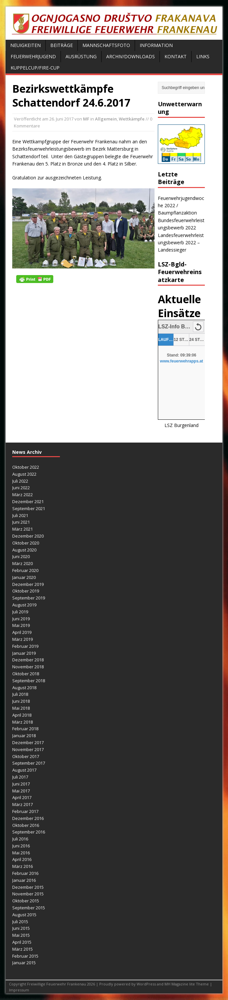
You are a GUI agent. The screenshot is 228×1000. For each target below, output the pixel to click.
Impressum (19, 989)
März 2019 (22, 639)
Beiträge (61, 45)
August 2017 (24, 770)
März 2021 (22, 529)
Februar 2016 (25, 873)
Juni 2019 (21, 619)
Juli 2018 (20, 694)
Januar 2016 (24, 880)
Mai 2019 (21, 625)
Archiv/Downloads (130, 56)
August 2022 (24, 474)
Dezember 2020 (28, 536)
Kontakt (175, 56)
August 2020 (24, 550)
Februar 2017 (25, 811)
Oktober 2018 (25, 674)
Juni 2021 (21, 522)
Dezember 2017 (28, 742)
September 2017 (28, 763)
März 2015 (22, 949)
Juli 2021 (20, 515)
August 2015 (24, 915)
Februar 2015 (25, 956)
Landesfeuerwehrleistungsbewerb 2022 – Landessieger (181, 242)
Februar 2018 (25, 729)
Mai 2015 (21, 935)
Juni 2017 (21, 784)
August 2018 (24, 687)
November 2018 (28, 667)
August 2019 (24, 605)
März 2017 (22, 804)
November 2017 (28, 749)
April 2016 (21, 859)
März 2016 (22, 866)
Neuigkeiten (25, 45)
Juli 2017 (20, 777)
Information (156, 45)
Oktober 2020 (25, 543)
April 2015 (21, 942)
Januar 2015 (24, 963)
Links (202, 56)
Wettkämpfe (132, 119)
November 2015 (28, 894)
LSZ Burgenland (181, 425)
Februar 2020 (25, 570)
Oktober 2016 (25, 825)
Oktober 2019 (25, 591)
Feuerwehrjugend (33, 56)
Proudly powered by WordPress (128, 983)
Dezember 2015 (28, 887)
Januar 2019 (24, 653)
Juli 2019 (20, 612)
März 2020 (22, 563)
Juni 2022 (21, 488)
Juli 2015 (20, 922)
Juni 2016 (21, 846)
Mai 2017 (21, 791)
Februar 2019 (25, 646)
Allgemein (106, 119)
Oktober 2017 (25, 756)
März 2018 (22, 722)
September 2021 (28, 508)
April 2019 (21, 632)
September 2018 (28, 681)
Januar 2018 (24, 735)
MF (86, 119)
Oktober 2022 (25, 467)
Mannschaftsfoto (106, 45)
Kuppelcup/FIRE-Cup (35, 68)
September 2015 (28, 908)
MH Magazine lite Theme (187, 983)
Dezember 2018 (28, 660)
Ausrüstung (81, 56)
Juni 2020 (21, 556)
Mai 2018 (21, 708)
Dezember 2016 (28, 818)
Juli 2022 (20, 481)
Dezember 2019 (28, 584)
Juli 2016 (20, 839)
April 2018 (21, 715)
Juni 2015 (21, 928)
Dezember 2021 (28, 501)
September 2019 (28, 598)
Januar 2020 (24, 577)
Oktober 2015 (25, 901)
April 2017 (21, 797)
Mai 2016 (21, 853)
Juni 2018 (21, 701)
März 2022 (22, 495)
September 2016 (28, 832)
